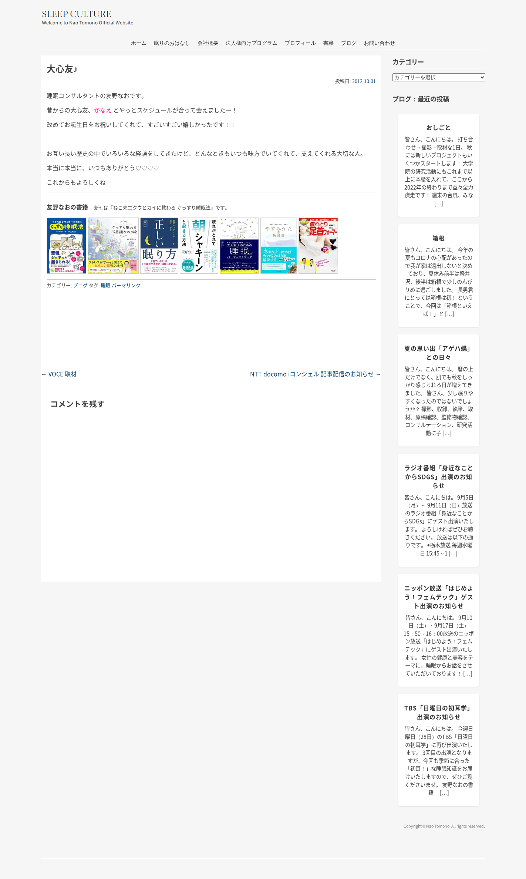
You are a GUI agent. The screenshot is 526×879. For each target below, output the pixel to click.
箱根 (438, 237)
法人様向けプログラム (251, 43)
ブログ (349, 43)
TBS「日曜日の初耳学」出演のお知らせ (438, 712)
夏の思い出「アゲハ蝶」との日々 (438, 352)
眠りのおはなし (172, 43)
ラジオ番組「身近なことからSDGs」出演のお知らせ (438, 476)
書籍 (328, 43)
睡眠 (106, 285)
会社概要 (208, 43)
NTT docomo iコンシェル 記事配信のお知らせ (315, 373)
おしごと (438, 127)
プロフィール (300, 43)
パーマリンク (126, 285)
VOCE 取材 (59, 373)
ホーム (138, 43)
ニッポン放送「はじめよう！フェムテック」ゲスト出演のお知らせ (438, 596)
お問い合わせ (379, 43)
